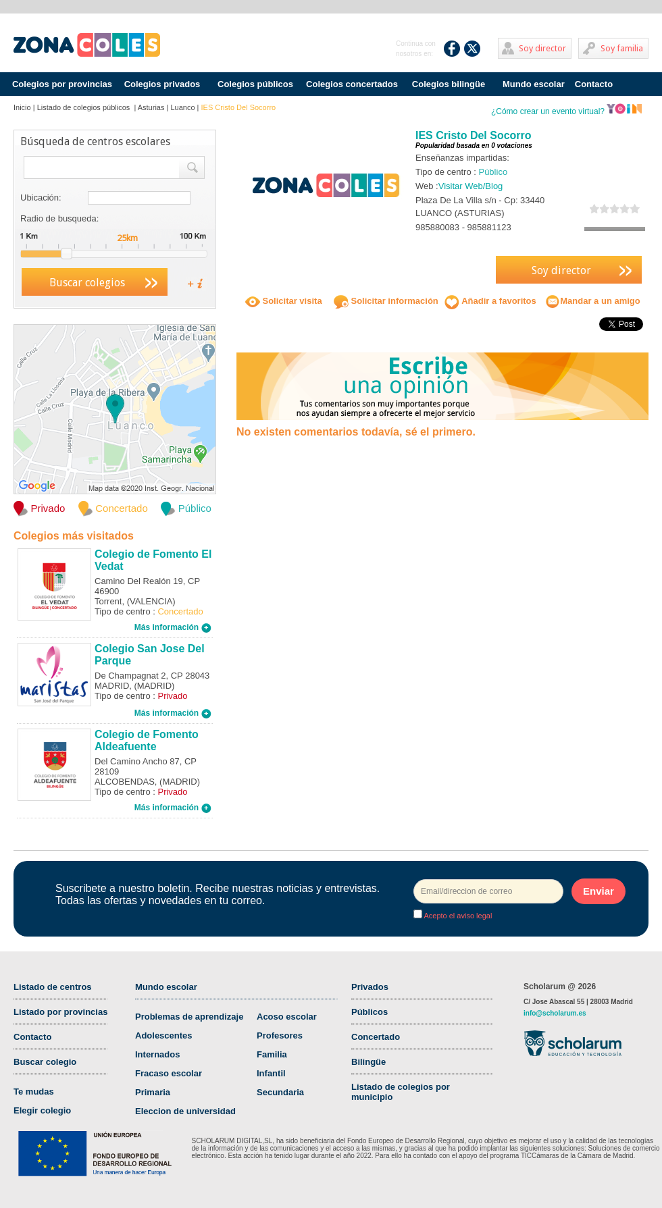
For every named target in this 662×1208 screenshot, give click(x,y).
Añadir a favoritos (490, 301)
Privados (369, 987)
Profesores (280, 1035)
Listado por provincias (60, 1012)
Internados (157, 1054)
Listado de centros (53, 987)
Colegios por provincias (62, 84)
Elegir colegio (42, 1110)
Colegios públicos (255, 84)
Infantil (271, 1073)
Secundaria (280, 1092)
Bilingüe (368, 1062)
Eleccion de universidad (185, 1111)
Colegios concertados (352, 84)
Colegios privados (162, 84)
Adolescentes (164, 1035)
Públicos (369, 1012)
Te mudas (34, 1091)
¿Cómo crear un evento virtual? (566, 111)
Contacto (594, 84)
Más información (172, 627)
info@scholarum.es (555, 1013)
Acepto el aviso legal (457, 916)
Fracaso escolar (168, 1073)
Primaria (152, 1092)
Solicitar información (386, 301)
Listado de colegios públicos (84, 107)
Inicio (22, 107)
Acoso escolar (287, 1017)
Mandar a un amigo (592, 301)
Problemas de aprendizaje (189, 1017)
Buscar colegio (45, 1062)
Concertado (375, 1037)
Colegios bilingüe (448, 84)
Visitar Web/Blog (470, 186)
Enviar (598, 891)
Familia (272, 1054)
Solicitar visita (283, 301)
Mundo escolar (534, 84)
